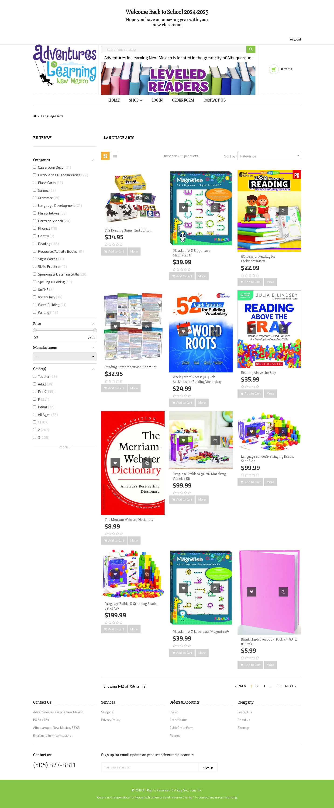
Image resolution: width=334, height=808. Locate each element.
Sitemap (243, 728)
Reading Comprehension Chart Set (131, 367)
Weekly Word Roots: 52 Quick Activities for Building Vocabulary (197, 379)
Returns (174, 735)
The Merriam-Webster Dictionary (129, 520)
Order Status (178, 720)
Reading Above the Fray (258, 373)
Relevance (270, 156)
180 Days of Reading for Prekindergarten (258, 258)
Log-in (173, 712)
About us (244, 720)
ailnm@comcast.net (59, 735)
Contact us (245, 712)
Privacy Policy (110, 720)
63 (278, 686)
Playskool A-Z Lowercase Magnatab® (201, 632)
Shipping (107, 712)
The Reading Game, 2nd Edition (128, 230)
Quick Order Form (181, 728)
